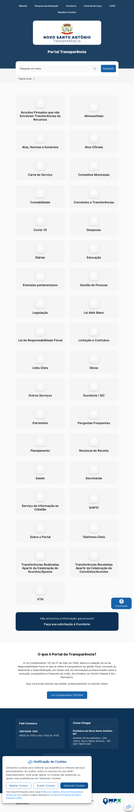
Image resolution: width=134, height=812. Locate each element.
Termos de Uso (13, 795)
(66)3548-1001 (28, 731)
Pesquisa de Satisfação (46, 6)
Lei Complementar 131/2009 (67, 695)
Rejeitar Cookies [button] (18, 785)
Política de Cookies (50, 791)
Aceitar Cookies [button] (46, 785)
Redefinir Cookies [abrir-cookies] (82, 12)
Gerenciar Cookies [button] (74, 785)
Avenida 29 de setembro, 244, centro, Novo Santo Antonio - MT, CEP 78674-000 (92, 740)
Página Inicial (25, 78)
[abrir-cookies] (129, 807)
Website (23, 6)
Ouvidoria (71, 6)
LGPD (112, 6)
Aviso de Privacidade (71, 791)
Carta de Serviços (93, 6)
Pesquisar (108, 68)
